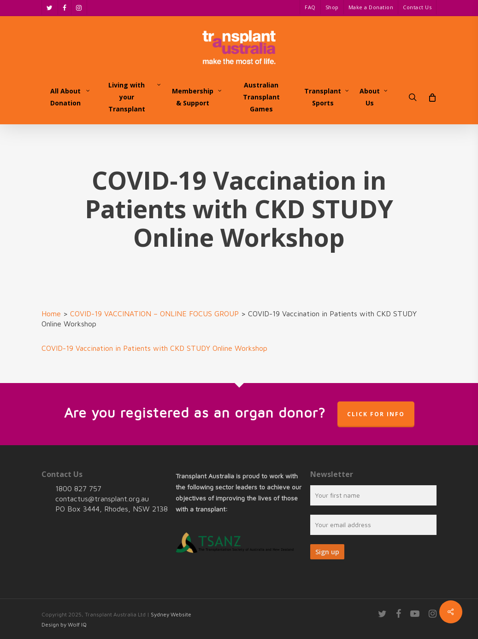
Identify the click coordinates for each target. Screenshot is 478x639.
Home (51, 313)
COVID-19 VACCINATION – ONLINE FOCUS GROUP (154, 313)
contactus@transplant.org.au (102, 498)
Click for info (376, 414)
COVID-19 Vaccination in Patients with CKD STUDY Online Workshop (154, 348)
